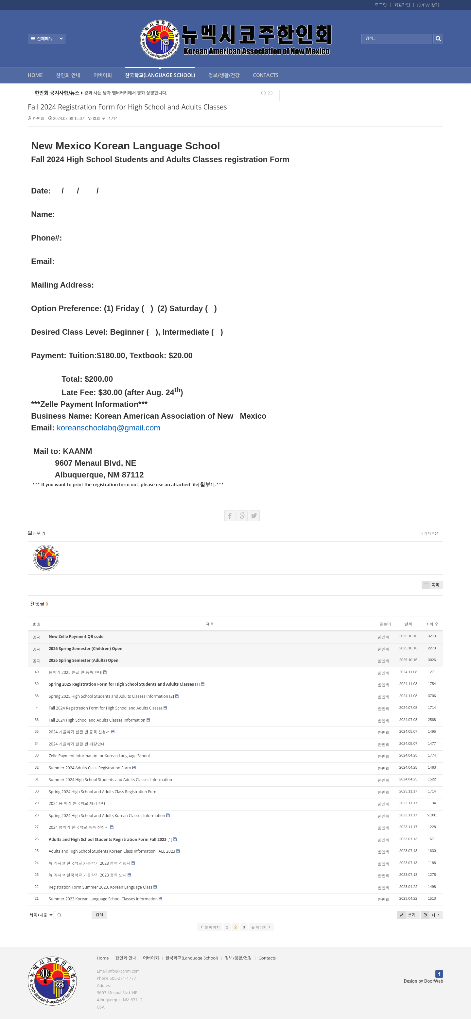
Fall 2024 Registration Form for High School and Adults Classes (127, 106)
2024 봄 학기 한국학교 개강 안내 (77, 803)
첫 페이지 (210, 927)
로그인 (381, 5)
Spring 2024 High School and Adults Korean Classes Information (107, 815)
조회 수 (432, 624)
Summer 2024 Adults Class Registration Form (90, 768)
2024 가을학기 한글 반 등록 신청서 (79, 732)
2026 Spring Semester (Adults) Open (83, 660)
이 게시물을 (428, 533)
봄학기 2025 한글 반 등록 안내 (75, 672)
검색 (99, 914)
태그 (430, 915)
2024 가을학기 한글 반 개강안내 (77, 744)
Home (35, 75)
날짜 (408, 624)
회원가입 (402, 5)
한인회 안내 (68, 75)
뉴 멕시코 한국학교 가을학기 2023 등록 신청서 (90, 863)
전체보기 (46, 38)
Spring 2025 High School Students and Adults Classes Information (108, 696)
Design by (423, 981)
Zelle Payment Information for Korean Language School (99, 756)
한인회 (38, 118)
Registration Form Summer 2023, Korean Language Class (100, 887)
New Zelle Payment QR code (76, 636)
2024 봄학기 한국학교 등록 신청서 (79, 827)
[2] (171, 696)
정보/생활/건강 (224, 75)
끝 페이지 (261, 927)
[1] (197, 684)
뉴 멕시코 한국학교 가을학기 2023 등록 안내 (88, 875)
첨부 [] (37, 533)
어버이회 (103, 75)
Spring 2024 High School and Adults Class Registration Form (103, 791)
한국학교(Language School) (160, 72)
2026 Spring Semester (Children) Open (85, 648)
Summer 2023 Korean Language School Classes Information (103, 899)
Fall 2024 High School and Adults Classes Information (97, 720)
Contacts (265, 75)
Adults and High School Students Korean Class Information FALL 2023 (112, 851)
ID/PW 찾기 (428, 5)
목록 (430, 585)
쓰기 (406, 915)
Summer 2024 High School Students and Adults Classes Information (110, 779)
